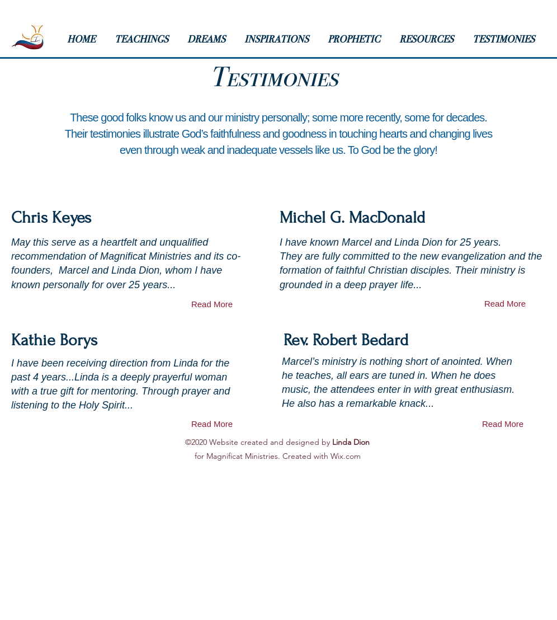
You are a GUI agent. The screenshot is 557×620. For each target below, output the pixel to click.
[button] (145, 39)
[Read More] (212, 304)
